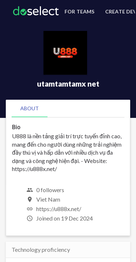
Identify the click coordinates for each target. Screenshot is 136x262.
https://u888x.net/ (58, 208)
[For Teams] (78, 11)
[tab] (30, 108)
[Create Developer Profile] (119, 11)
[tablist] (68, 108)
